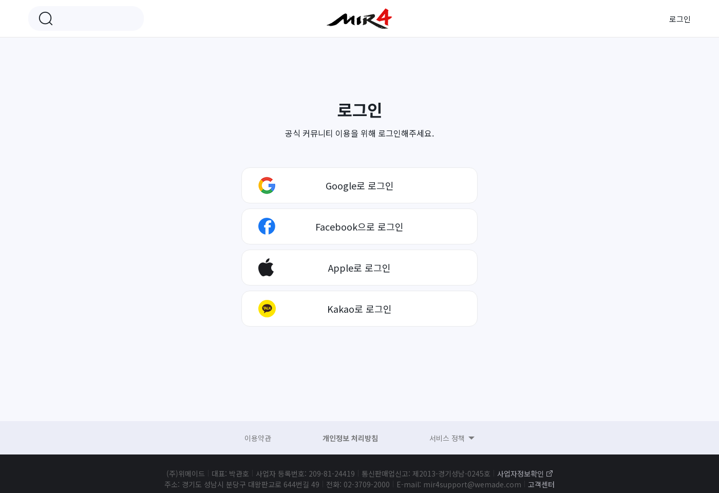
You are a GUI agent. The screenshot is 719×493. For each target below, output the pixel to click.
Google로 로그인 (360, 185)
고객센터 (541, 484)
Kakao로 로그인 (359, 308)
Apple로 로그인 (359, 267)
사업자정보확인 (520, 473)
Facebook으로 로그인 (359, 226)
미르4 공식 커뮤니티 (359, 18)
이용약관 (257, 438)
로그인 (680, 18)
